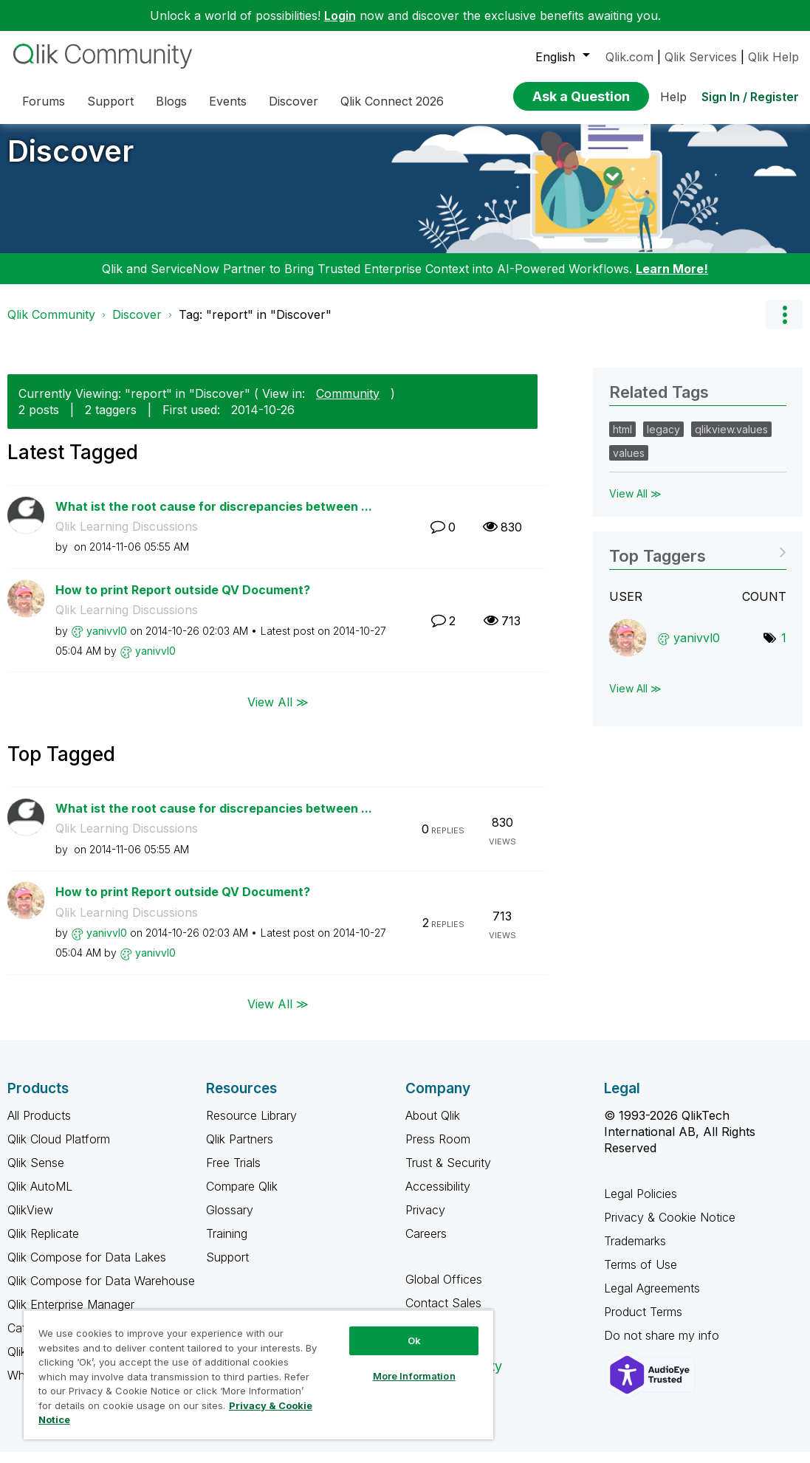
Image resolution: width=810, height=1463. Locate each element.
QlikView (30, 1221)
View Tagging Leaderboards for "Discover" (698, 562)
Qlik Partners (239, 1150)
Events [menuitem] (228, 101)
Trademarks (635, 1252)
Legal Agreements (652, 1299)
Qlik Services (701, 56)
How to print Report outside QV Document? (182, 600)
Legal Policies (640, 1204)
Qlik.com (629, 56)
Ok (414, 1340)
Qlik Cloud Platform (58, 1150)
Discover (70, 162)
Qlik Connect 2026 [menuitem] (392, 101)
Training (226, 1244)
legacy (663, 440)
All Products (39, 1126)
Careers (426, 1244)
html (622, 440)
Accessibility (437, 1197)
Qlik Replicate (43, 1244)
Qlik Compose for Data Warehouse (101, 1291)
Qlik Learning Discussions (126, 537)
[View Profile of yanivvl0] (106, 642)
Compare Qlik (242, 1197)
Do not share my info (663, 1346)
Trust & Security (448, 1173)
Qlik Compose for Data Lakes (86, 1268)
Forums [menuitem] (43, 101)
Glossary (229, 1221)
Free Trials (233, 1173)
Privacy (425, 1221)
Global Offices (443, 1290)
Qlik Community (51, 325)
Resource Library (251, 1126)
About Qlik (432, 1126)
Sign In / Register (750, 96)
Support (227, 1268)
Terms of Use (640, 1275)
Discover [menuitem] (293, 101)
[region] (258, 1374)
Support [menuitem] (110, 101)
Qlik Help (773, 56)
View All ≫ (278, 712)
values (629, 464)
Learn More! (672, 279)
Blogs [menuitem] (171, 101)
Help (673, 96)
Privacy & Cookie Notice (669, 1228)
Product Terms (643, 1322)
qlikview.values (731, 440)
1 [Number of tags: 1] (783, 648)
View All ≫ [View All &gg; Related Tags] (635, 504)
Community (348, 404)
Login (340, 15)
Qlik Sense (35, 1173)
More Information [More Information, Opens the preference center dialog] (414, 1376)
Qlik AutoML (39, 1197)
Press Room (437, 1150)
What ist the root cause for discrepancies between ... (213, 517)
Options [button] (784, 325)
